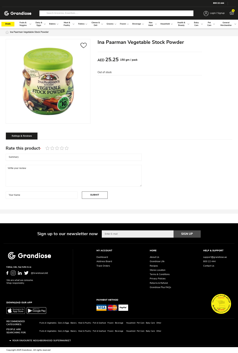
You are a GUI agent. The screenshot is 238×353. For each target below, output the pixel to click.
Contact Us (208, 266)
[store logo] (18, 13)
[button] (83, 46)
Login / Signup (217, 13)
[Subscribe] (187, 233)
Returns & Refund (159, 283)
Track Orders (103, 266)
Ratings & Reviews (22, 136)
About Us (154, 257)
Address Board (104, 261)
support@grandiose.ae (215, 257)
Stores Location (157, 270)
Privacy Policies (158, 279)
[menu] (119, 24)
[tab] (22, 135)
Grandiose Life (157, 261)
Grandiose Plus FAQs (160, 287)
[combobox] (116, 13)
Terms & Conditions (160, 274)
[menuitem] (23, 24)
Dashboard (102, 257)
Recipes (154, 266)
